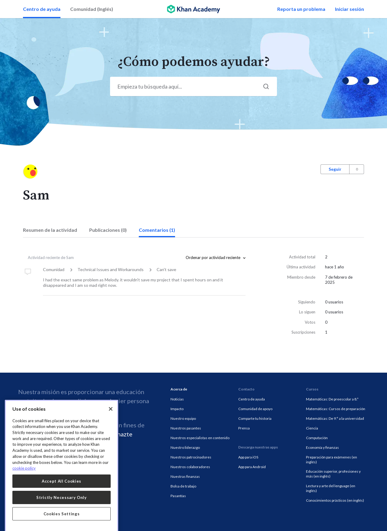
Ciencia (312, 428)
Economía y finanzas (322, 447)
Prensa (244, 428)
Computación (317, 437)
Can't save (166, 269)
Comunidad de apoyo (255, 408)
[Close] (110, 437)
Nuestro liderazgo (185, 447)
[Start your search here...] (193, 86)
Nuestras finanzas (185, 476)
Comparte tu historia (255, 418)
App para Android (252, 467)
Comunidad (53, 269)
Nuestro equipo (183, 418)
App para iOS (248, 457)
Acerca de (179, 389)
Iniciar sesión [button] (349, 9)
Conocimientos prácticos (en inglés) (335, 500)
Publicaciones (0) (108, 230)
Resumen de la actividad (50, 230)
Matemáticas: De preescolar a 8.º (332, 399)
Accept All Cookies (61, 509)
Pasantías (178, 496)
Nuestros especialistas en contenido (200, 437)
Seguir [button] (335, 169)
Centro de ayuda (41, 9)
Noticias (177, 399)
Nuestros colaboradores (190, 467)
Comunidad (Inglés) (91, 9)
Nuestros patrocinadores (191, 457)
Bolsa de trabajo (183, 486)
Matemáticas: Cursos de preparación (335, 408)
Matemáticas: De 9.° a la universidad (335, 418)
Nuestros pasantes (186, 428)
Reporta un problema (301, 9)
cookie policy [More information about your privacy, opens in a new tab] (24, 496)
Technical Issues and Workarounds (110, 269)
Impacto (177, 408)
